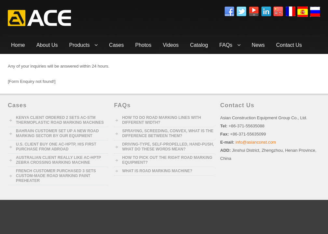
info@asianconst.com (256, 142)
